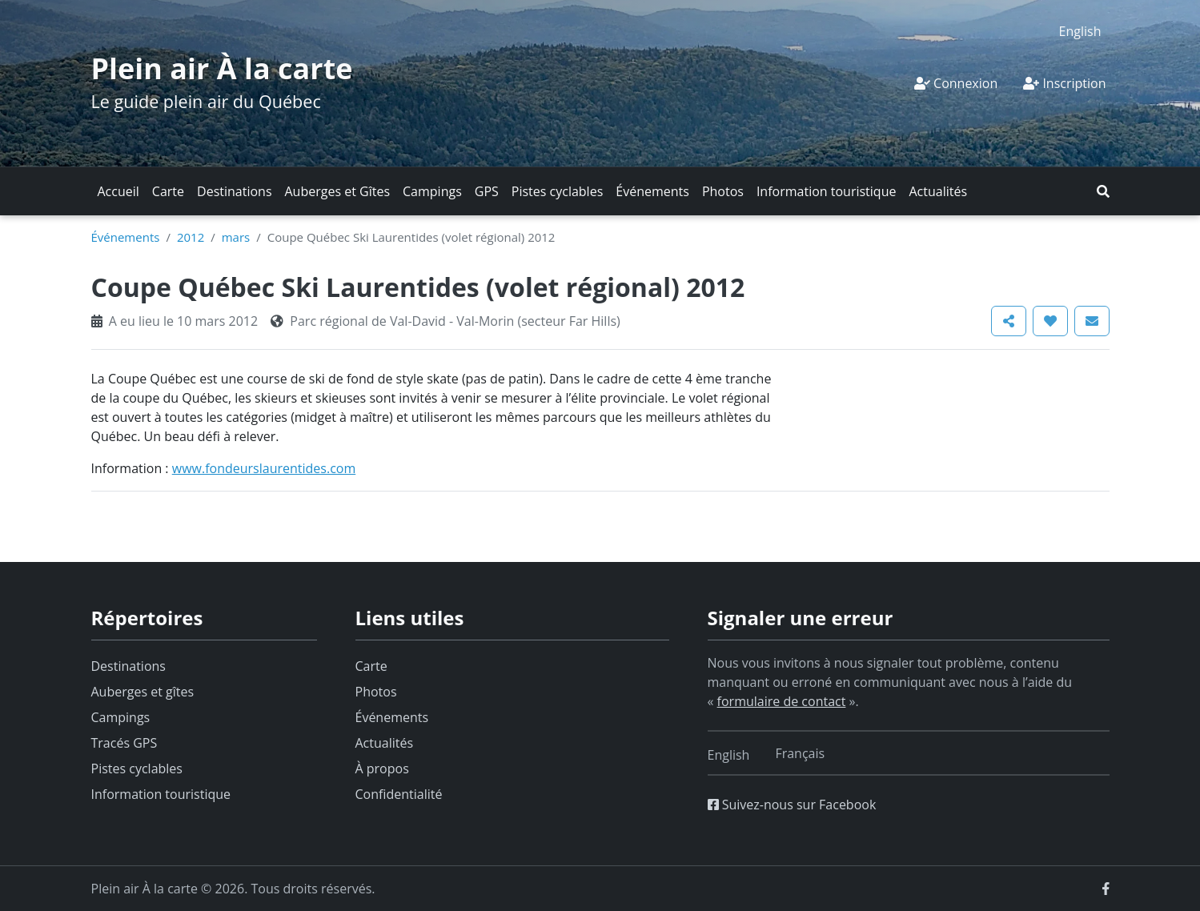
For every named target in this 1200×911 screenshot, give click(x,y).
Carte (168, 191)
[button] (1103, 191)
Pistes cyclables (557, 191)
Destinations (234, 191)
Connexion (955, 83)
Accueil (118, 191)
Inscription (1064, 83)
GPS (487, 191)
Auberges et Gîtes (338, 191)
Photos (723, 191)
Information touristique (827, 191)
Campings (432, 191)
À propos (382, 768)
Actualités (938, 191)
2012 (190, 237)
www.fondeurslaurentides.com (264, 468)
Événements (652, 191)
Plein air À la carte (222, 68)
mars (236, 237)
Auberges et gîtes (143, 691)
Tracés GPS (124, 743)
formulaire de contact (781, 701)
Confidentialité (399, 794)
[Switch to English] (1080, 30)
